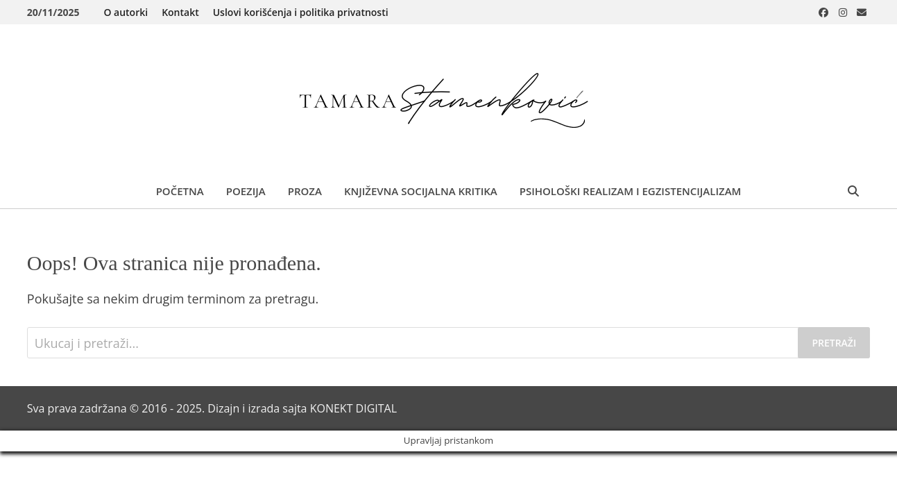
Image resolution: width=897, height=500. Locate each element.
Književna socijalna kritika (420, 191)
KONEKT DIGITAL (353, 408)
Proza (305, 191)
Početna (180, 191)
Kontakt (180, 12)
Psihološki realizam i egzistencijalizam (631, 191)
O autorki (125, 12)
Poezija (246, 191)
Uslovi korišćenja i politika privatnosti (300, 12)
